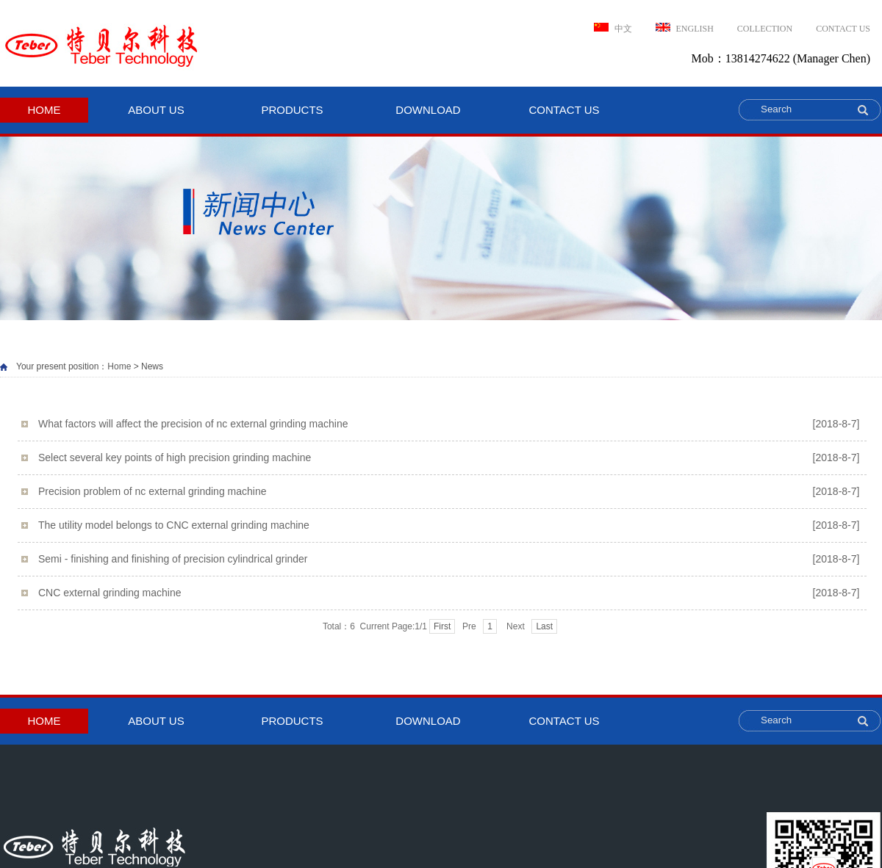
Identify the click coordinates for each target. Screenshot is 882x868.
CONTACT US (843, 28)
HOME (44, 110)
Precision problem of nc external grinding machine (448, 491)
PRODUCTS (292, 110)
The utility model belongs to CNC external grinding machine (448, 525)
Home (119, 366)
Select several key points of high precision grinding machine (448, 457)
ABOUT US (156, 110)
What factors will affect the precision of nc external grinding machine (448, 424)
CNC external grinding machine (448, 593)
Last (544, 626)
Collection (764, 28)
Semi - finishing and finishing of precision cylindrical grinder (448, 559)
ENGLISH (685, 28)
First (442, 626)
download (427, 110)
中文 (613, 28)
